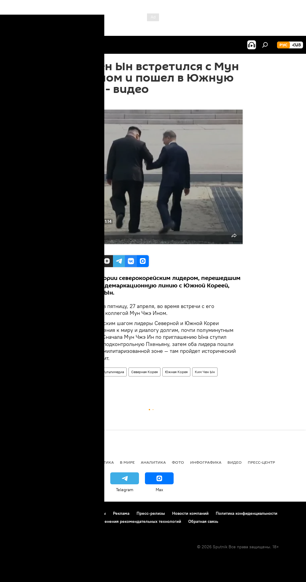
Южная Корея (176, 372)
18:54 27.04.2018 (79, 102)
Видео (90, 372)
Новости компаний (190, 513)
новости (16, 462)
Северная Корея (144, 372)
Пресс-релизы (151, 513)
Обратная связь (203, 521)
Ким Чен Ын (205, 372)
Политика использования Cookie (38, 521)
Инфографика (205, 462)
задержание (76, 383)
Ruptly (72, 248)
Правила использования (56, 513)
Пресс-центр (261, 462)
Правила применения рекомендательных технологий (129, 521)
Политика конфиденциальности (246, 513)
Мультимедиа (113, 372)
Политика (102, 462)
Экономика (71, 462)
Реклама (121, 513)
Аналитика (153, 462)
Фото (178, 462)
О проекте (16, 513)
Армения (42, 462)
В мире (71, 372)
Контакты (97, 513)
